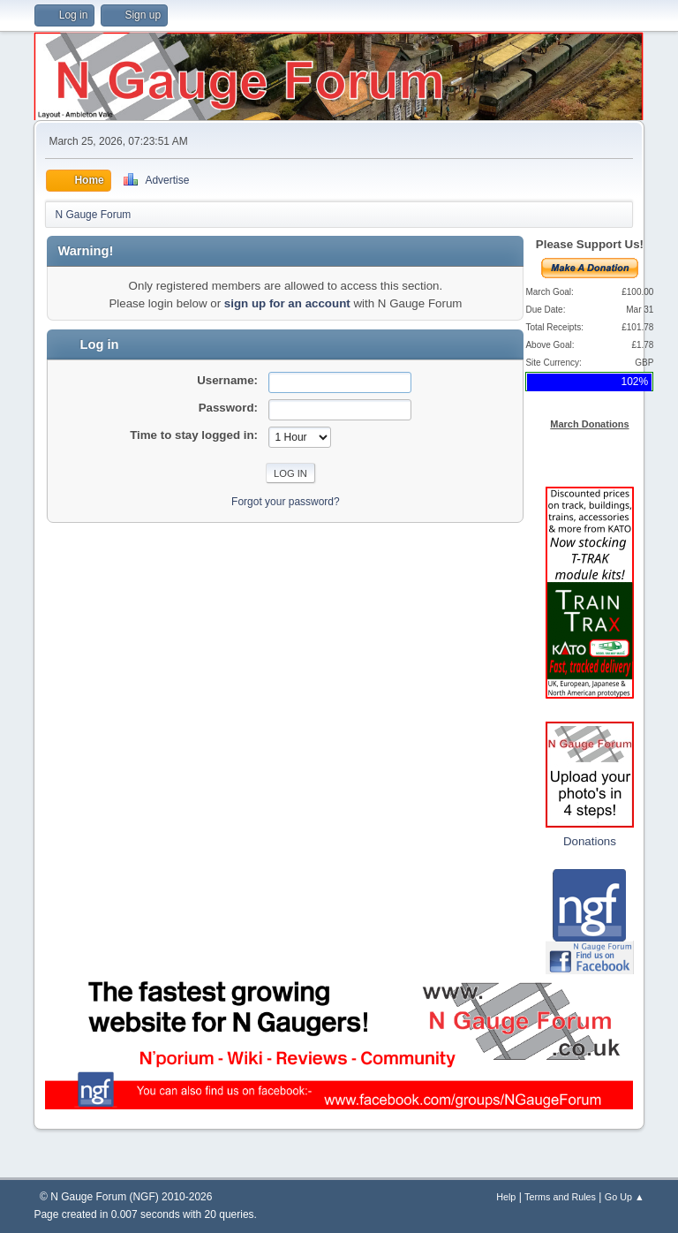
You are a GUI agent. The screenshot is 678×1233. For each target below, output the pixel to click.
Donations (589, 841)
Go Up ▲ (624, 1196)
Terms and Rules (560, 1196)
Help (506, 1196)
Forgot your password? (285, 501)
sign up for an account (287, 303)
